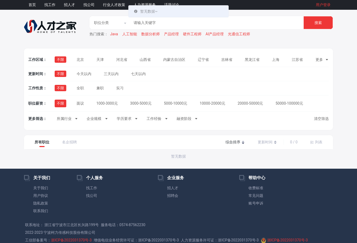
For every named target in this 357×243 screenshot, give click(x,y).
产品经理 (171, 34)
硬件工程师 (192, 34)
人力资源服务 (145, 5)
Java (114, 34)
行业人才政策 (114, 5)
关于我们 (40, 188)
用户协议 (40, 195)
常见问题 (255, 195)
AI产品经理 (215, 34)
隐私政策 (40, 203)
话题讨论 (171, 5)
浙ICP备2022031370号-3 (71, 240)
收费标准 (255, 188)
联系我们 (40, 211)
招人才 (69, 5)
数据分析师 (150, 34)
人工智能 (129, 34)
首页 (32, 5)
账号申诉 (255, 203)
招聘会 (172, 195)
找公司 (89, 5)
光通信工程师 (239, 34)
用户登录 (323, 5)
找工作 (49, 5)
